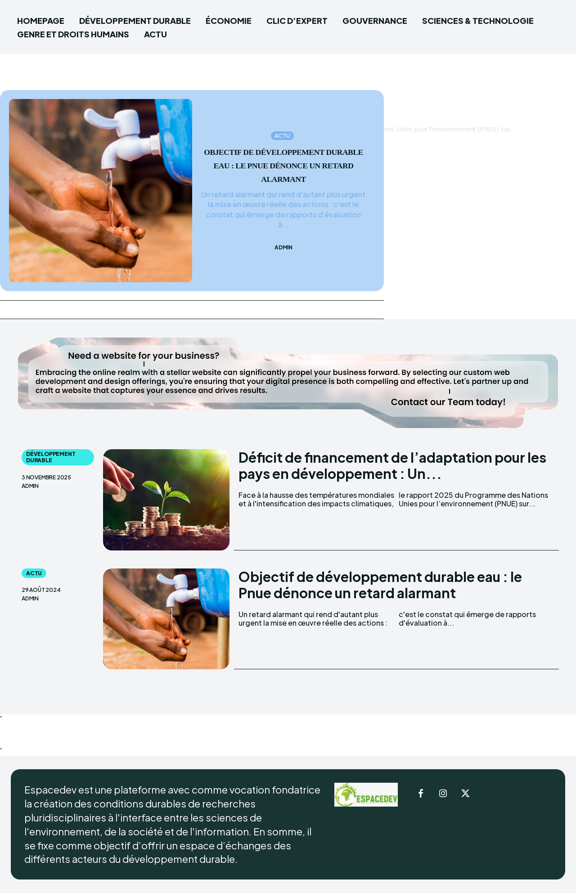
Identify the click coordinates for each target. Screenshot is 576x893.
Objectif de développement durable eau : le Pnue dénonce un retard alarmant (380, 584)
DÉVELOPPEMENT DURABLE (50, 457)
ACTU (282, 129)
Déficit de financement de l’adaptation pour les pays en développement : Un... (392, 465)
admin (283, 254)
